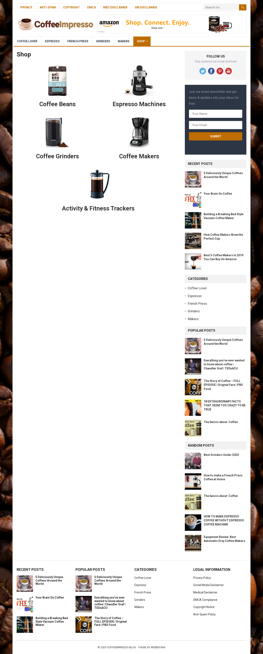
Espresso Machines (139, 104)
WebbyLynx (158, 647)
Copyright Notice (204, 607)
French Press (77, 41)
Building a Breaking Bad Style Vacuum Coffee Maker (51, 621)
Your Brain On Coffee (218, 193)
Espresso (52, 41)
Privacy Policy (202, 577)
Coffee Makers (139, 156)
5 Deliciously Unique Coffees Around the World (49, 580)
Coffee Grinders (57, 156)
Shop (141, 41)
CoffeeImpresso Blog (121, 647)
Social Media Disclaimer (208, 585)
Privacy (26, 7)
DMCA (91, 7)
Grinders (103, 41)
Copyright (71, 7)
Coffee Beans (57, 104)
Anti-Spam (48, 7)
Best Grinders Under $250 (221, 454)
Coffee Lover (27, 41)
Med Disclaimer (115, 7)
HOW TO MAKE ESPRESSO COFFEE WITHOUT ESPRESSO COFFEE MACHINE (224, 520)
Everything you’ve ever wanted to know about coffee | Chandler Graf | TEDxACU (224, 364)
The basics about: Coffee (221, 422)
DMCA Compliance (205, 599)
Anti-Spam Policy (204, 614)
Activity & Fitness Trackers (98, 208)
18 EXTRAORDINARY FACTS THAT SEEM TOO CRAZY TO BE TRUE (225, 405)
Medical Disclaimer (205, 592)
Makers (123, 41)
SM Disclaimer (146, 7)
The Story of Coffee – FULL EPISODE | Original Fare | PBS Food (223, 384)
